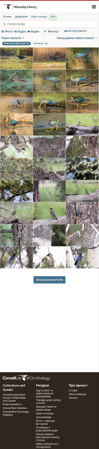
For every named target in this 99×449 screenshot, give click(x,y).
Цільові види (43, 417)
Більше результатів (49, 280)
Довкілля (21, 17)
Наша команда (77, 394)
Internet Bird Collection (15, 408)
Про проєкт (78, 385)
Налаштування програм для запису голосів (47, 437)
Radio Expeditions (12, 404)
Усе (53, 17)
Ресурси (42, 385)
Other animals (39, 17)
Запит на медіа (45, 413)
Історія (73, 390)
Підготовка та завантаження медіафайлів (44, 393)
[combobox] (52, 24)
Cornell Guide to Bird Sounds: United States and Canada (14, 398)
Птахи (7, 17)
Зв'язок (73, 398)
